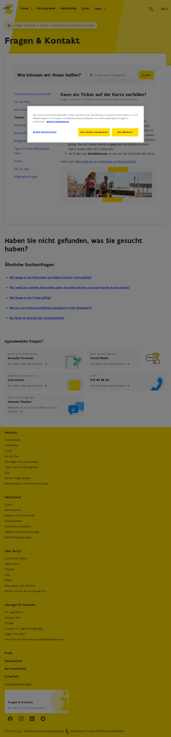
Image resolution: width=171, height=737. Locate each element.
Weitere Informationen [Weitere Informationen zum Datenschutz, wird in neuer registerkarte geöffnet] (57, 121)
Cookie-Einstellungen (45, 132)
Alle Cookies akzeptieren (93, 132)
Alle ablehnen (125, 132)
